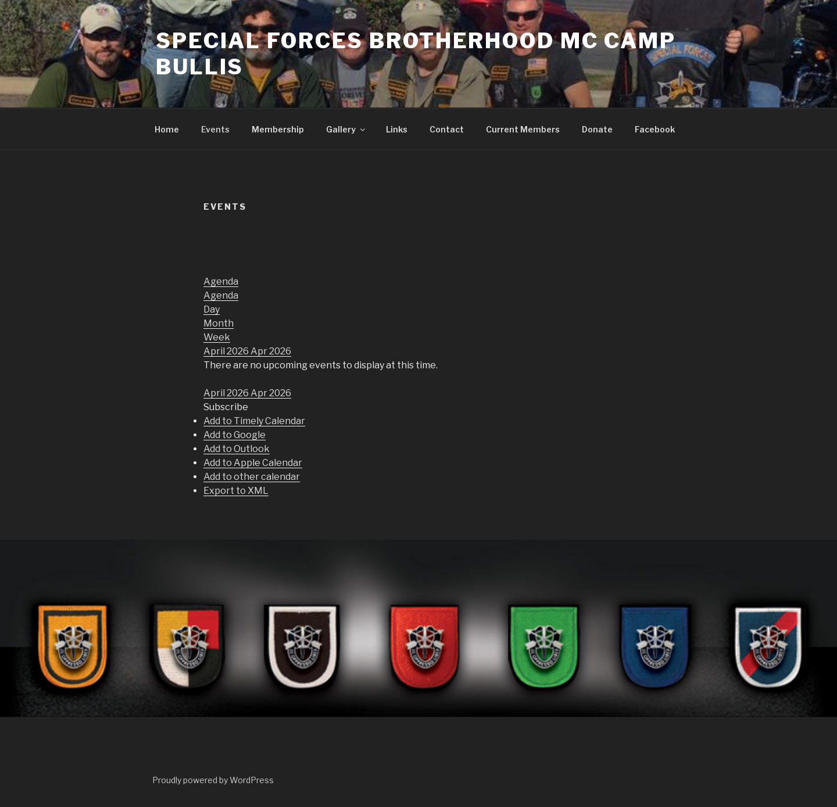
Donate (597, 129)
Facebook (655, 129)
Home (167, 129)
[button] (225, 407)
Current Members (523, 129)
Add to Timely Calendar (254, 420)
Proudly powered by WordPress (213, 780)
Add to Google (234, 434)
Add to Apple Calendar (252, 462)
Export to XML (236, 490)
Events (215, 129)
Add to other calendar (251, 476)
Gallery (346, 129)
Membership (278, 129)
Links (396, 129)
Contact (447, 129)
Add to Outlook (236, 448)
